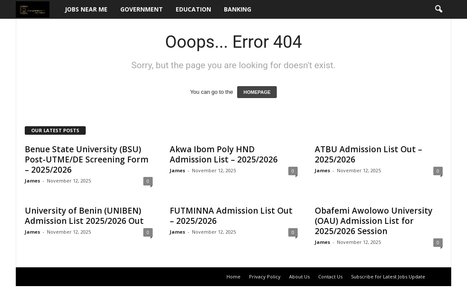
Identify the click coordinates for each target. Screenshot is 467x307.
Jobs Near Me (86, 9)
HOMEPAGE (257, 92)
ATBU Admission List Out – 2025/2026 (368, 154)
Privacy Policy (265, 276)
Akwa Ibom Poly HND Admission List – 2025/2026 (224, 154)
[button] (438, 9)
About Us (299, 276)
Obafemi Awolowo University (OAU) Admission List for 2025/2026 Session (373, 221)
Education (193, 9)
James (32, 180)
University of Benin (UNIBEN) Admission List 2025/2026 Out (84, 215)
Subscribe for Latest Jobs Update (388, 276)
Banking (237, 9)
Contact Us (330, 276)
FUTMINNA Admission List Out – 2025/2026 (231, 215)
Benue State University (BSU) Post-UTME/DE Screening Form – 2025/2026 (86, 159)
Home (233, 276)
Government (141, 9)
